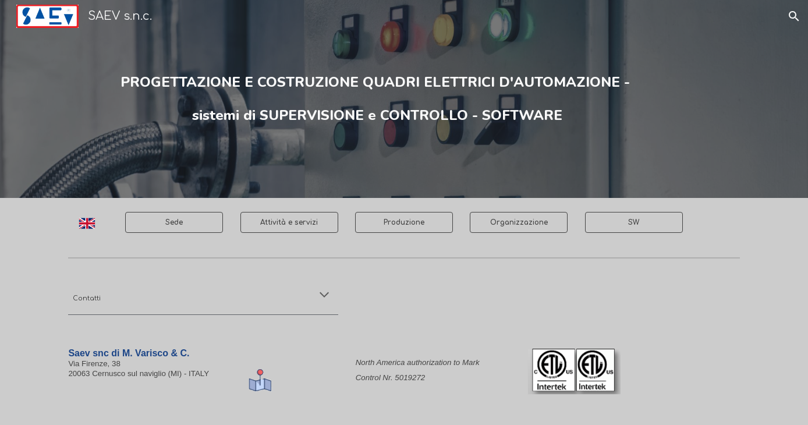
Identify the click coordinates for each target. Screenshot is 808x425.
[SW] (634, 222)
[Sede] (174, 222)
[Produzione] (404, 222)
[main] (375, 99)
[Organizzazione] (518, 222)
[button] (794, 16)
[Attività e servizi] (289, 222)
